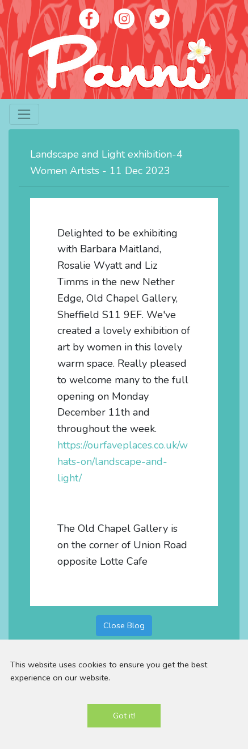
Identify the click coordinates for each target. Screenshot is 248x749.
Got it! (124, 715)
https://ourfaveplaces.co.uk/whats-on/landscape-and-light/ (122, 461)
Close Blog (124, 625)
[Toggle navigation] (24, 114)
